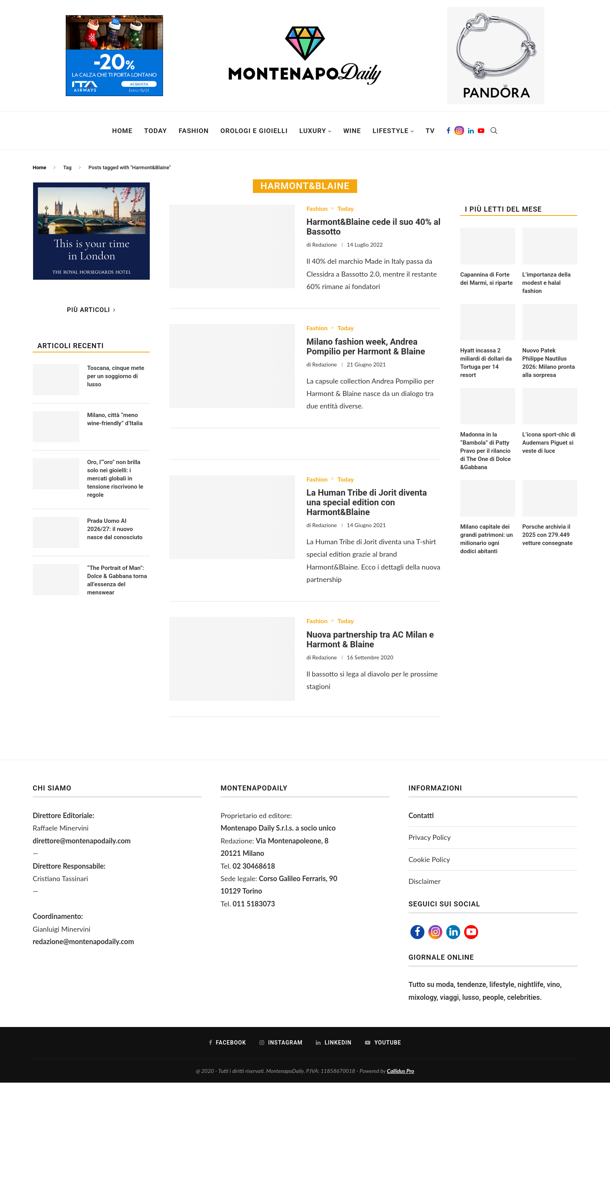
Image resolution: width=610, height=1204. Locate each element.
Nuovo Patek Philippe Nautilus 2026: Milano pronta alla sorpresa (548, 363)
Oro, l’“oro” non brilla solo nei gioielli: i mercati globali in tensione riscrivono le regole (115, 478)
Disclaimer (424, 881)
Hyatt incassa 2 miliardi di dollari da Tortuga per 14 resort (486, 363)
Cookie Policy (429, 859)
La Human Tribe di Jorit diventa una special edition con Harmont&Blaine (367, 502)
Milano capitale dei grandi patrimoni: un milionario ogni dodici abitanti (486, 539)
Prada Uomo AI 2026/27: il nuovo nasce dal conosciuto (114, 529)
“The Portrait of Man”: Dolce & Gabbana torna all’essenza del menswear (117, 580)
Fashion (194, 131)
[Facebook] (448, 131)
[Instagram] (459, 131)
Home (122, 131)
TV (430, 131)
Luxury (313, 131)
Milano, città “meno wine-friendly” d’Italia (115, 419)
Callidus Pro (400, 1070)
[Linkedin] (471, 131)
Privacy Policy (429, 837)
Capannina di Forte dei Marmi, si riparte (486, 278)
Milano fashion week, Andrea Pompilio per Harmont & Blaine (366, 346)
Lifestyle (390, 131)
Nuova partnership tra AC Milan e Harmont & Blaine (370, 639)
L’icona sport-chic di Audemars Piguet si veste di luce (549, 442)
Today (155, 131)
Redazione (324, 244)
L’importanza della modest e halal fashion (546, 282)
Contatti (421, 815)
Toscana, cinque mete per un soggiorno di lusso (115, 376)
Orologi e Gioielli (253, 131)
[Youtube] (481, 131)
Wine (352, 131)
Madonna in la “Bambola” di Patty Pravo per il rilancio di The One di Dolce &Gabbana (485, 451)
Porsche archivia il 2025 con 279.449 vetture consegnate (547, 535)
